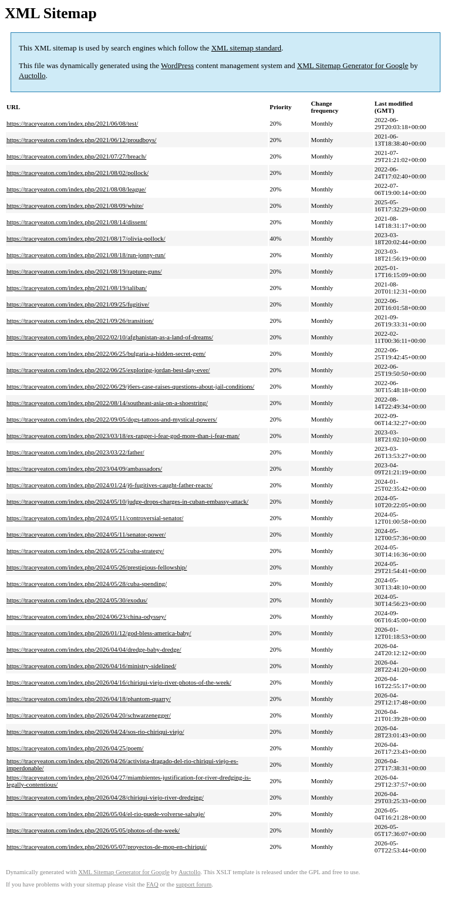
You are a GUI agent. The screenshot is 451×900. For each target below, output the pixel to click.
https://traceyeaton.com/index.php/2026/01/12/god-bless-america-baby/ (98, 632)
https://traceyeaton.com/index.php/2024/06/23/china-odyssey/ (86, 616)
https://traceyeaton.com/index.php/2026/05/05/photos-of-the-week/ (93, 830)
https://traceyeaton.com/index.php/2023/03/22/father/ (75, 452)
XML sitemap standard (246, 47)
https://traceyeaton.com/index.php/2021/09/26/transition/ (80, 320)
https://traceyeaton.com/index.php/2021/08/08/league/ (76, 189)
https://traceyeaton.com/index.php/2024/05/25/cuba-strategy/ (85, 550)
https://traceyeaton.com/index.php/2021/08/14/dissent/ (76, 221)
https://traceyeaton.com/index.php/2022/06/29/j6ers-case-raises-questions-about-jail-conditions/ (130, 386)
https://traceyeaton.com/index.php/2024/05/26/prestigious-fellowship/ (96, 567)
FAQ (152, 884)
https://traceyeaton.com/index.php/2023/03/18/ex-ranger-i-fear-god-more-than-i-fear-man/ (123, 435)
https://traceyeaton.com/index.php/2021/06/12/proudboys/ (81, 139)
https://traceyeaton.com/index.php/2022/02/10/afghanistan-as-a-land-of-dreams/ (109, 337)
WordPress (177, 65)
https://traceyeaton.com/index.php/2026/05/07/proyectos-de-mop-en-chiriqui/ (106, 846)
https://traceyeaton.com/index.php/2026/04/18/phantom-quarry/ (88, 698)
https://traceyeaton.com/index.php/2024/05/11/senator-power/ (86, 534)
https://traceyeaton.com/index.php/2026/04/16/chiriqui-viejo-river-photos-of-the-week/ (118, 682)
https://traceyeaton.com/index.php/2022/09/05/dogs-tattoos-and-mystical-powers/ (111, 419)
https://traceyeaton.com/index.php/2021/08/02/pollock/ (77, 172)
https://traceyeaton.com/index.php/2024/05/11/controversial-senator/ (94, 517)
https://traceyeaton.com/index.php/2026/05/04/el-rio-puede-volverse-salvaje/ (105, 813)
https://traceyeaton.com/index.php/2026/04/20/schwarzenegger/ (88, 715)
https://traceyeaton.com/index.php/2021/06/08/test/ (72, 123)
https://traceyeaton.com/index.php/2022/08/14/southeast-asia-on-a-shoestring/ (107, 402)
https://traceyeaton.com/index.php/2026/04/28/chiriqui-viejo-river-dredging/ (105, 797)
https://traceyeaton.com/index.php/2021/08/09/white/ (74, 205)
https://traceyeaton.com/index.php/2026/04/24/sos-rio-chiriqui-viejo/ (95, 731)
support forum (194, 884)
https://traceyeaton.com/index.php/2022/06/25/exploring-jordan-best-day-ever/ (108, 369)
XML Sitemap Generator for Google (352, 65)
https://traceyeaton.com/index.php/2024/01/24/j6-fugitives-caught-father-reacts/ (109, 484)
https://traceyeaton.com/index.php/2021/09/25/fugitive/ (77, 304)
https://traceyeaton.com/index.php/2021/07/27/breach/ (76, 156)
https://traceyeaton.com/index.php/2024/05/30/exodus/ (76, 600)
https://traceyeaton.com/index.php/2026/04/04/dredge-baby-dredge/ (93, 649)
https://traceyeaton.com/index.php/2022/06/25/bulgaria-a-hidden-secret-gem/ (106, 353)
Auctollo (32, 75)
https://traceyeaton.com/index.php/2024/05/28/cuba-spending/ (86, 583)
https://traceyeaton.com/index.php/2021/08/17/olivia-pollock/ (86, 238)
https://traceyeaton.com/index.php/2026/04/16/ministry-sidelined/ (91, 665)
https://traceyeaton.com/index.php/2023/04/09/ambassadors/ (84, 468)
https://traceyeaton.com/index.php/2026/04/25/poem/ (74, 747)
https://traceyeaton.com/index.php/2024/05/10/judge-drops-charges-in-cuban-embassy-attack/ (127, 501)
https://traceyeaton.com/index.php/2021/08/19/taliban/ (76, 287)
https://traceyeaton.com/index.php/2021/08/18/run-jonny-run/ (86, 254)
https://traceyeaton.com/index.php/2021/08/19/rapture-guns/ (84, 271)
